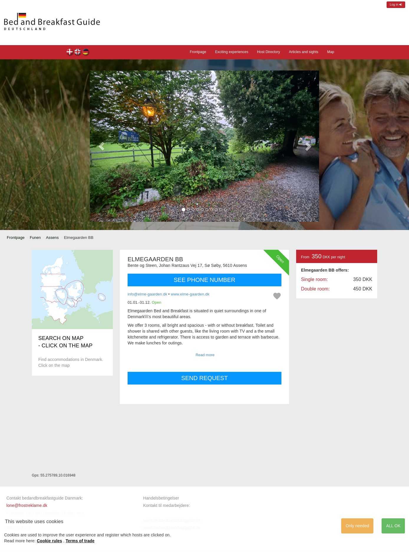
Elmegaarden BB (70, 53)
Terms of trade (80, 540)
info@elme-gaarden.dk (147, 294)
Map (330, 52)
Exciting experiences (231, 52)
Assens (52, 237)
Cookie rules (49, 540)
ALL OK (393, 525)
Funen (35, 237)
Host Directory (268, 52)
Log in (396, 4)
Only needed (357, 525)
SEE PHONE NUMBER (204, 280)
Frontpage (198, 52)
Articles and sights (303, 52)
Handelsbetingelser (161, 498)
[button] (101, 146)
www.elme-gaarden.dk (190, 294)
